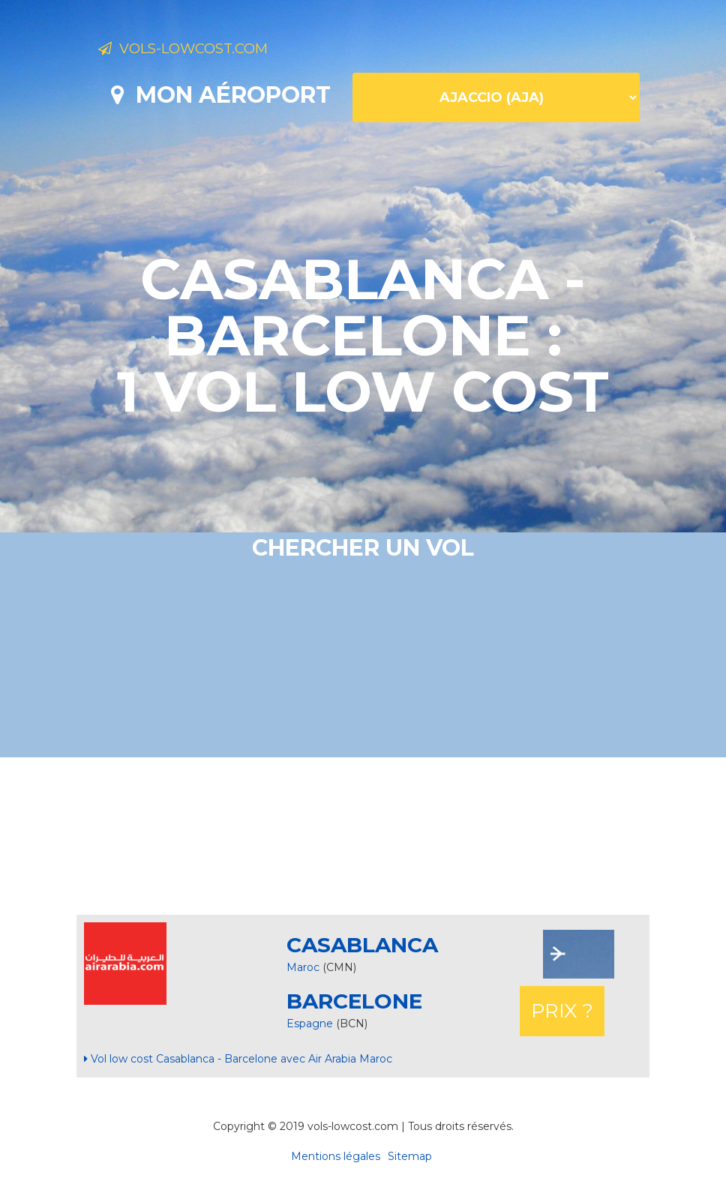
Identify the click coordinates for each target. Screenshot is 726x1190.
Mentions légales (335, 1156)
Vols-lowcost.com (217, 51)
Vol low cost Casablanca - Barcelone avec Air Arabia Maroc (238, 1059)
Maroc (303, 967)
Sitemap (410, 1156)
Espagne (311, 1023)
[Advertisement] (363, 836)
